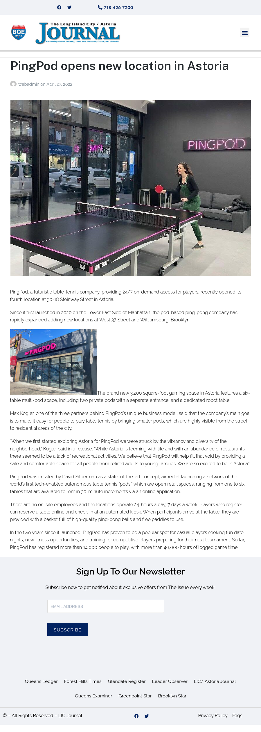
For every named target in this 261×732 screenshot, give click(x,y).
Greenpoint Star (135, 703)
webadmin (29, 91)
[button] (244, 39)
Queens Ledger (40, 688)
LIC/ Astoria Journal (216, 688)
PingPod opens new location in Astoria (119, 72)
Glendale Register (127, 688)
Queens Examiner (93, 703)
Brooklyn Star (173, 703)
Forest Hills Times (82, 688)
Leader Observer (170, 688)
